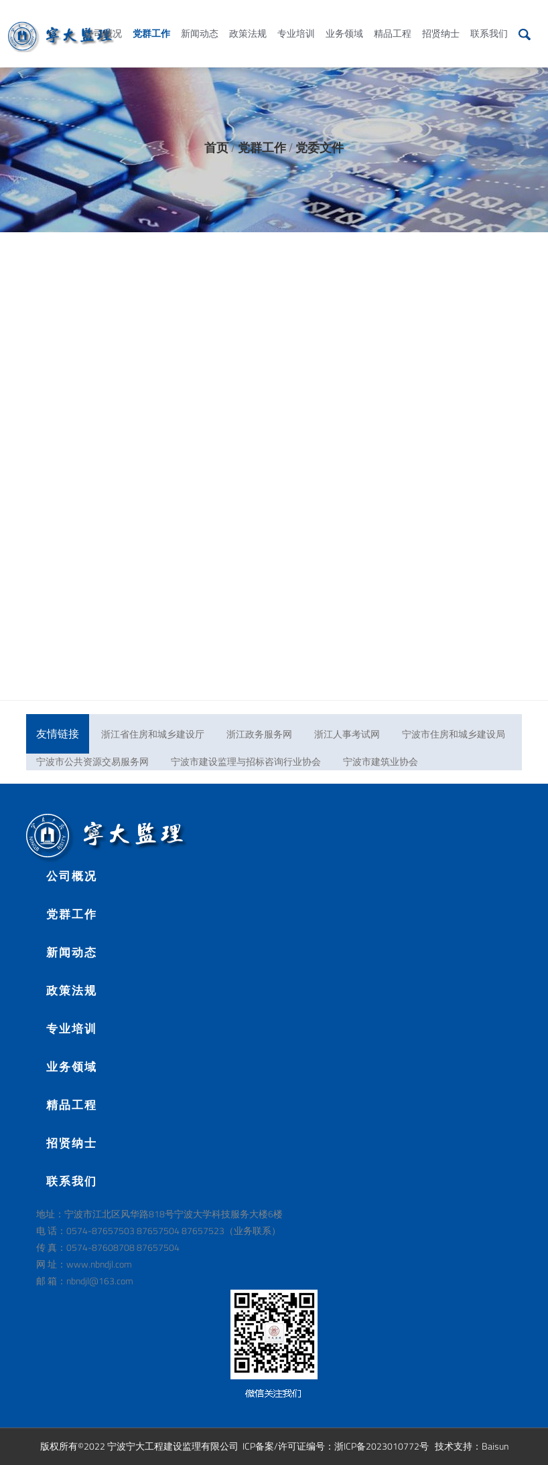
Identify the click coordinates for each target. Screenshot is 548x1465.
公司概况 (103, 19)
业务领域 (344, 19)
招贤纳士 (441, 19)
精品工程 (392, 19)
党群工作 (151, 19)
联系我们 (489, 19)
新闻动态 (199, 19)
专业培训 (296, 19)
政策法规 (248, 19)
